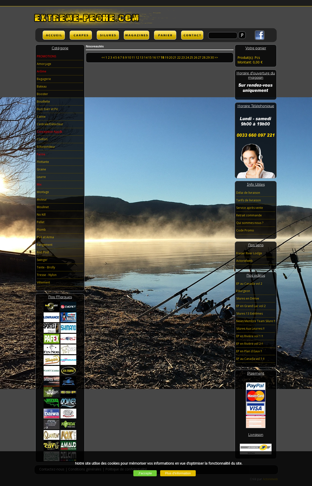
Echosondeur (46, 147)
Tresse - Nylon (47, 275)
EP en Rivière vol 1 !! (249, 336)
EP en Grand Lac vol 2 (251, 306)
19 (166, 57)
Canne (41, 117)
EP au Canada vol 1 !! (250, 359)
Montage (43, 192)
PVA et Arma (45, 237)
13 (141, 57)
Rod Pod (43, 252)
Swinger (42, 260)
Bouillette (43, 101)
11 (133, 57)
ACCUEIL (54, 35)
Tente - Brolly (46, 267)
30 (212, 57)
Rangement (44, 245)
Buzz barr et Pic (47, 109)
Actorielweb (244, 261)
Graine (41, 169)
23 (183, 57)
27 (199, 57)
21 (174, 57)
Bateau (42, 86)
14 (145, 57)
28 (203, 57)
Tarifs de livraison (248, 200)
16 (154, 57)
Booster (42, 94)
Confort (42, 139)
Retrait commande (249, 215)
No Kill (41, 214)
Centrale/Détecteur (50, 124)
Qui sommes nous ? (249, 223)
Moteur (42, 199)
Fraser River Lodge (249, 253)
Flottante (43, 162)
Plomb (41, 230)
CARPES (81, 35)
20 (170, 57)
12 (137, 57)
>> (216, 57)
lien (136, 35)
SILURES (108, 35)
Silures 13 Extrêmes (249, 313)
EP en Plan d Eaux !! (249, 351)
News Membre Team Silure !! (255, 321)
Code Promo (245, 230)
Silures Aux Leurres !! (250, 329)
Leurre (41, 177)
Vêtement (43, 282)
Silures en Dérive (247, 298)
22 (179, 57)
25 (191, 57)
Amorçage (44, 64)
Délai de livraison (248, 193)
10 (129, 57)
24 (187, 57)
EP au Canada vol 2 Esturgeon (249, 287)
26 (195, 57)
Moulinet (43, 207)
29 (208, 57)
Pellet (40, 222)
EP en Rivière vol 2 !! (249, 344)
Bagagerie (44, 79)
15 (150, 57)
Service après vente (249, 208)
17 (158, 57)
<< (103, 57)
